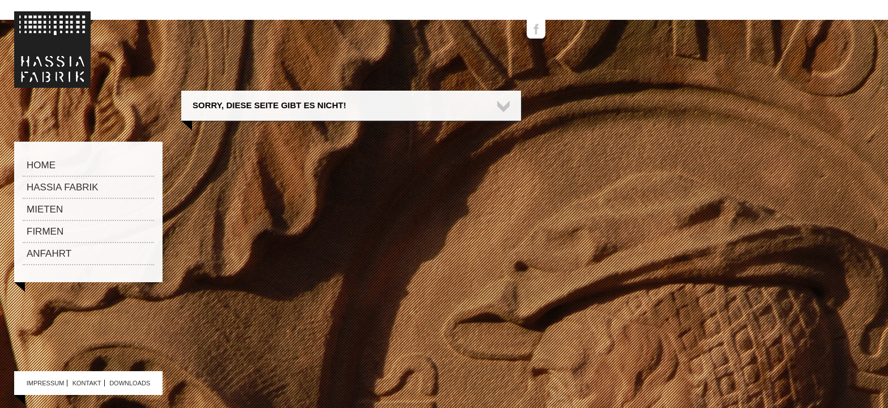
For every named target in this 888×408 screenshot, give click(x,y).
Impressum (46, 383)
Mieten (45, 209)
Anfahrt (49, 253)
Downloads (129, 383)
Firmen (45, 231)
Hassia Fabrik (63, 187)
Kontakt (86, 383)
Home (41, 165)
